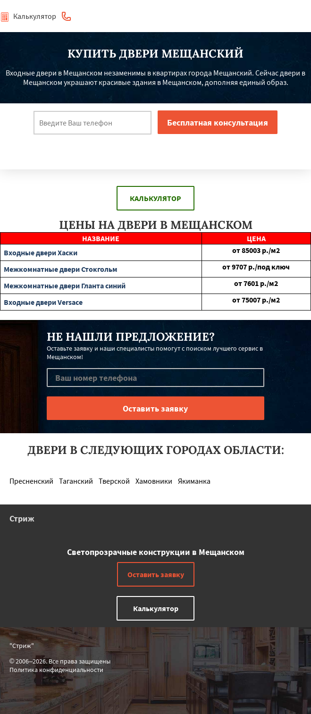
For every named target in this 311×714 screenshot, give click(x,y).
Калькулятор (28, 16)
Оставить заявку (155, 574)
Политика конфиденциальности (56, 669)
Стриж (21, 518)
